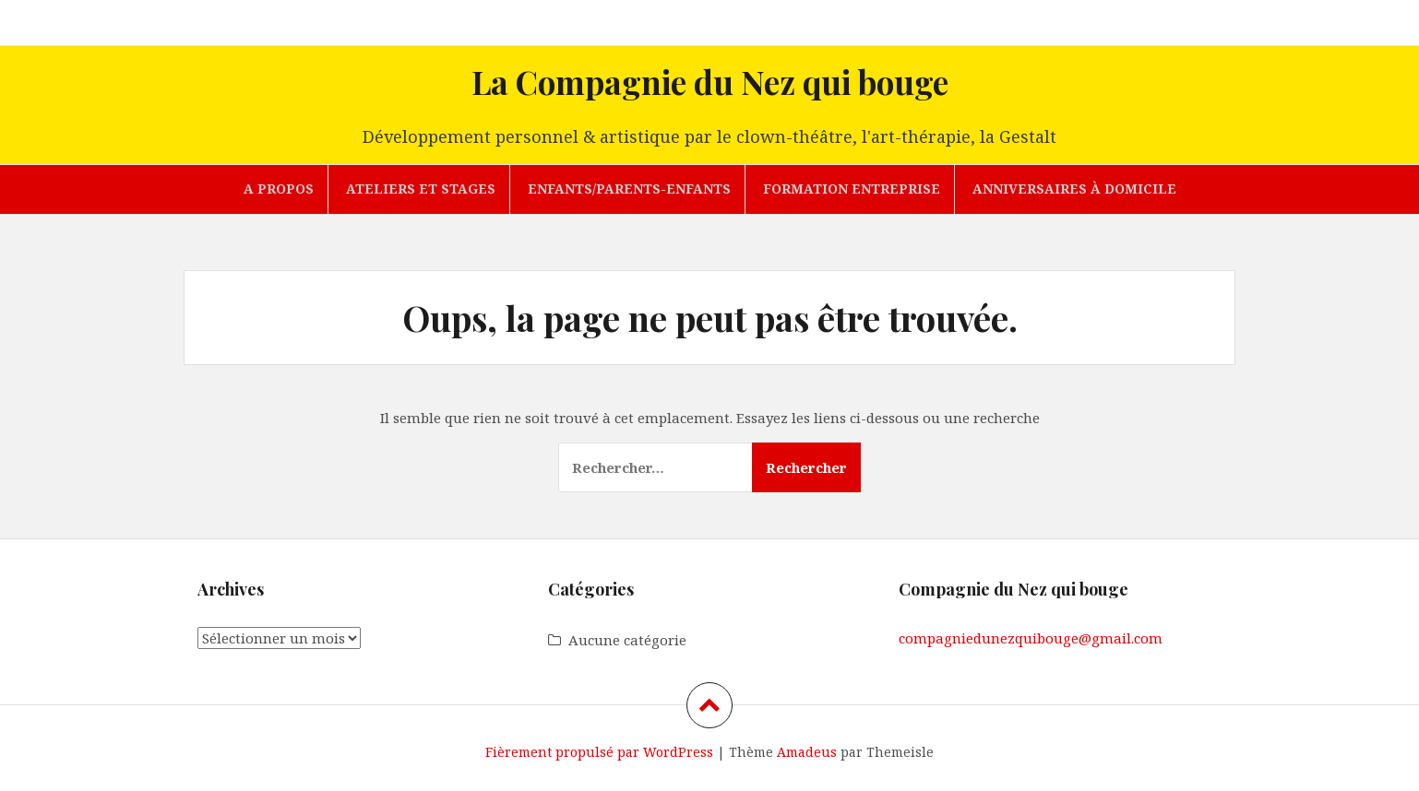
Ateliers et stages (420, 188)
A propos (279, 188)
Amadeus (807, 752)
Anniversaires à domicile (1074, 188)
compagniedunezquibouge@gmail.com (1031, 638)
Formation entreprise (851, 188)
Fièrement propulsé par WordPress (599, 752)
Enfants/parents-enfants (629, 188)
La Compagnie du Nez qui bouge (709, 81)
